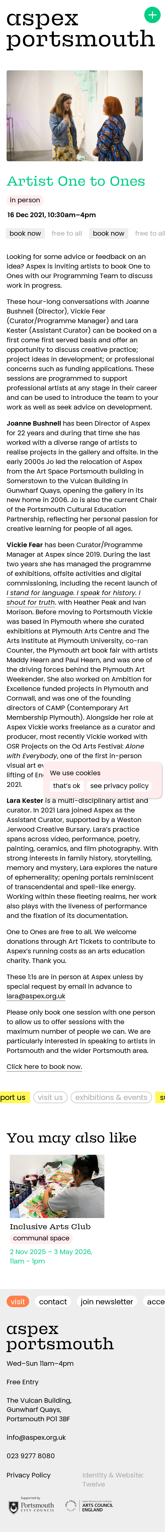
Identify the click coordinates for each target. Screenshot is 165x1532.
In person (25, 200)
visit (18, 1302)
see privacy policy (119, 785)
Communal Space (41, 1238)
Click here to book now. (44, 1066)
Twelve (93, 1484)
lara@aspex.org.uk (36, 996)
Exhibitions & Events (114, 1097)
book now (26, 233)
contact (53, 1302)
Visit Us (53, 1097)
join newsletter (107, 1302)
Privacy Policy (29, 1475)
